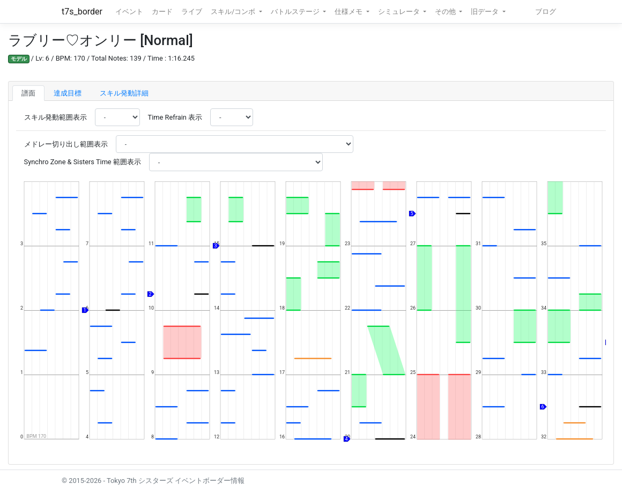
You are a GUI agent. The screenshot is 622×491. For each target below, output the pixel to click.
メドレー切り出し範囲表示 (66, 144)
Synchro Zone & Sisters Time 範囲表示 (82, 162)
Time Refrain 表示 (175, 117)
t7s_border (82, 11)
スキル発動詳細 (124, 93)
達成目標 (68, 93)
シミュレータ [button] (399, 12)
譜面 (28, 93)
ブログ (545, 12)
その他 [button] (446, 12)
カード (162, 12)
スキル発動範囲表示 (55, 117)
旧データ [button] (485, 12)
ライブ (191, 12)
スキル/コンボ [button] (234, 12)
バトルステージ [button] (296, 12)
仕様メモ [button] (349, 12)
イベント (129, 12)
